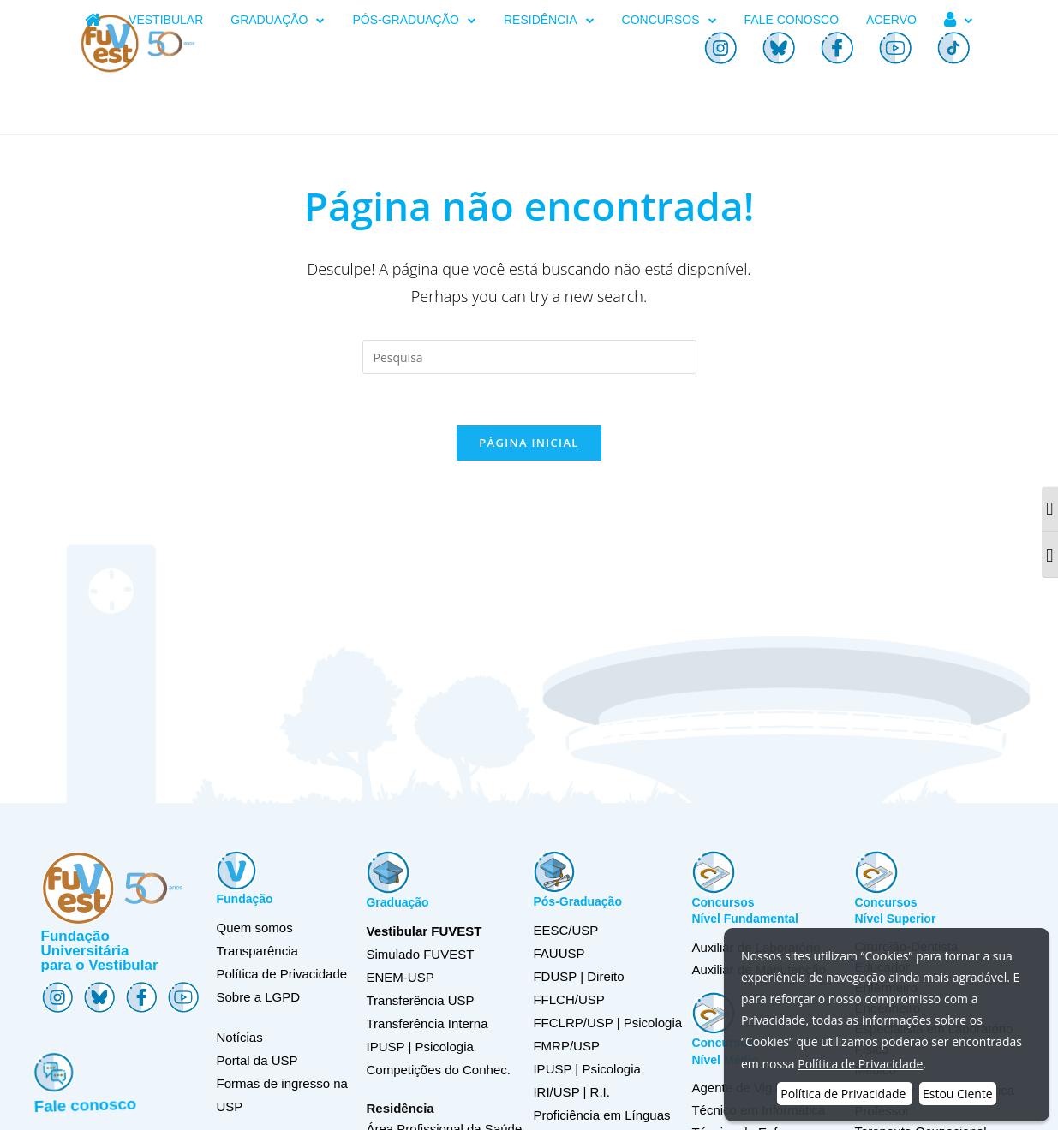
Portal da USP (256, 1060)
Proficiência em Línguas (601, 1115)
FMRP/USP (566, 1045)
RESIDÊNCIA (549, 20)
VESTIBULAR (166, 20)
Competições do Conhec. (438, 1069)
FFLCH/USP (568, 999)
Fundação (244, 899)
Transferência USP (420, 1000)
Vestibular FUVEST (423, 931)
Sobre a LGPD (258, 997)
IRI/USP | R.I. (571, 1092)
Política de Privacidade (281, 973)
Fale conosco (92, 1100)
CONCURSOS (669, 20)
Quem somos (254, 927)
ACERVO (891, 20)
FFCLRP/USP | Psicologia (607, 1022)
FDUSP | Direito (578, 976)
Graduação (397, 902)
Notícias (239, 1037)
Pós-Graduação (577, 901)
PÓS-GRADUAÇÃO (413, 20)
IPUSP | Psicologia (586, 1069)
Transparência (256, 950)
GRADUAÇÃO (277, 20)
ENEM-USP (399, 977)
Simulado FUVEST (420, 954)
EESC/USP (565, 930)
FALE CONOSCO (791, 20)
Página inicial (528, 442)
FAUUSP (558, 953)
